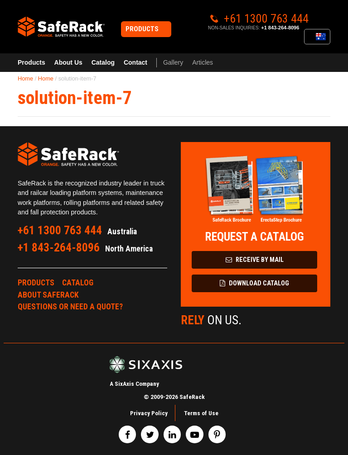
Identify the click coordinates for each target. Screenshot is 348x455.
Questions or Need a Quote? (70, 306)
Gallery (173, 62)
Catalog (103, 62)
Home (25, 78)
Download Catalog (254, 283)
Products (31, 62)
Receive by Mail (255, 260)
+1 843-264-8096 (280, 27)
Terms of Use (201, 413)
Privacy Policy (149, 413)
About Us (68, 62)
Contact (135, 62)
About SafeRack (48, 294)
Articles (202, 62)
